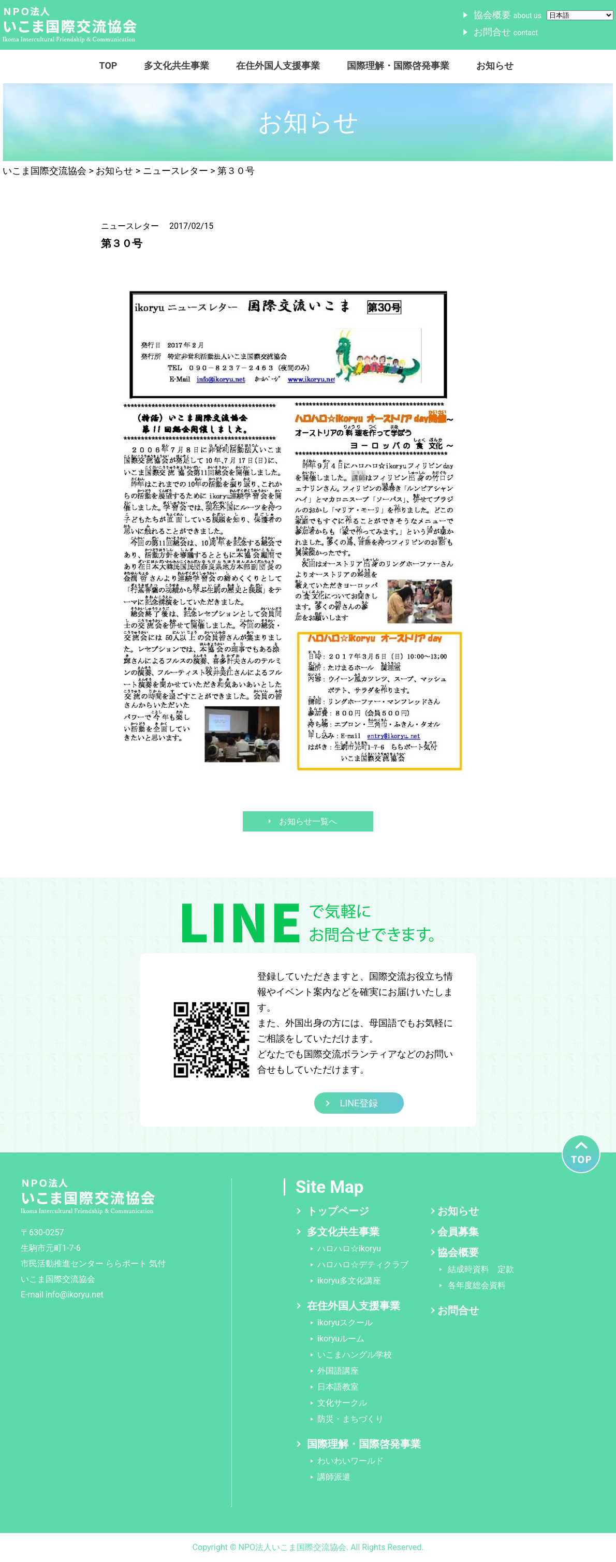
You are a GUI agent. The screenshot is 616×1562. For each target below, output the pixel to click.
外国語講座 (338, 1371)
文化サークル (342, 1403)
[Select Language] (580, 15)
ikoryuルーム (340, 1339)
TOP (108, 65)
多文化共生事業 (176, 65)
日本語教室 (338, 1387)
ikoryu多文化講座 (349, 1281)
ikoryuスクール (345, 1322)
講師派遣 (333, 1477)
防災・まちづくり (350, 1419)
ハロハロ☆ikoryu (349, 1248)
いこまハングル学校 (354, 1355)
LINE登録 (359, 1103)
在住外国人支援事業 (278, 65)
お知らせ (495, 65)
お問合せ (506, 31)
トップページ (338, 1211)
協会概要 (507, 14)
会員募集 (458, 1231)
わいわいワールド (350, 1461)
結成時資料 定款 (481, 1269)
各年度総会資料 (477, 1285)
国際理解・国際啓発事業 (398, 65)
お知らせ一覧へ (308, 821)
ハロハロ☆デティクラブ (362, 1264)
